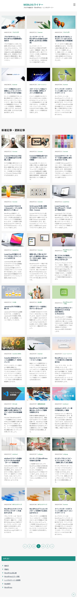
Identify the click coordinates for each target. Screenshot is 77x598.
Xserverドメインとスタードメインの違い (38, 359)
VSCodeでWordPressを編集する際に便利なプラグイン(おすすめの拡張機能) (13, 411)
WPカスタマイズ (17, 504)
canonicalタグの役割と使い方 (12, 307)
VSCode (14, 404)
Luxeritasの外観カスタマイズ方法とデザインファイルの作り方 (12, 256)
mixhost (65, 404)
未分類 (39, 302)
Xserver (40, 32)
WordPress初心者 (10, 573)
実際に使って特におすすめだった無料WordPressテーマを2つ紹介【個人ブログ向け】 (38, 257)
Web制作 (7, 584)
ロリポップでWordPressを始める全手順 (38, 459)
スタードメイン (42, 84)
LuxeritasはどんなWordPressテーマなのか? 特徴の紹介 (63, 208)
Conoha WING (16, 353)
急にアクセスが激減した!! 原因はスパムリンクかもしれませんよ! (63, 257)
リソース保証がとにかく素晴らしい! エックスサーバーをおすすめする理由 (13, 91)
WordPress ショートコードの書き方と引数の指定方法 (63, 360)
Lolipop (40, 454)
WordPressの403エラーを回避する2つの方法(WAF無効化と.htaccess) (64, 311)
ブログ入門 (15, 32)
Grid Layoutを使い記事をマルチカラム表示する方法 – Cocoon (38, 208)
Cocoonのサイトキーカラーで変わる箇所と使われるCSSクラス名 (63, 158)
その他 (14, 302)
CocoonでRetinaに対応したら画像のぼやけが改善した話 (12, 158)
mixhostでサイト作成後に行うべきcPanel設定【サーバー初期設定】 (13, 460)
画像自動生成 (41, 404)
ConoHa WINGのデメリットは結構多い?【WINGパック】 (13, 360)
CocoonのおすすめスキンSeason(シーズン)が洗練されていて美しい (13, 208)
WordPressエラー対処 (67, 250)
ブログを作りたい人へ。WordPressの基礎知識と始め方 (13, 38)
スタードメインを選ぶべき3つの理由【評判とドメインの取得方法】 (38, 91)
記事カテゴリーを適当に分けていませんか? (38, 307)
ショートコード (67, 353)
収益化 (6, 569)
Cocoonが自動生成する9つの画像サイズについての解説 (38, 158)
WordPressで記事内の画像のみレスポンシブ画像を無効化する (38, 410)
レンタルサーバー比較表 (12, 580)
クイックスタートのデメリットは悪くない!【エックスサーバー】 (64, 91)
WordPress (8, 587)
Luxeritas (66, 201)
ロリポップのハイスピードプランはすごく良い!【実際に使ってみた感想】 (64, 460)
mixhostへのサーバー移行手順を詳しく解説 (63, 409)
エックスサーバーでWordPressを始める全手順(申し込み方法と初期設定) (38, 39)
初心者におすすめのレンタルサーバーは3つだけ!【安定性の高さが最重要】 (64, 38)
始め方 (6, 565)
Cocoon (14, 151)
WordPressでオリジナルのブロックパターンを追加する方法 (13, 511)
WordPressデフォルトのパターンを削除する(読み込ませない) (38, 511)
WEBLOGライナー (33, 4)
